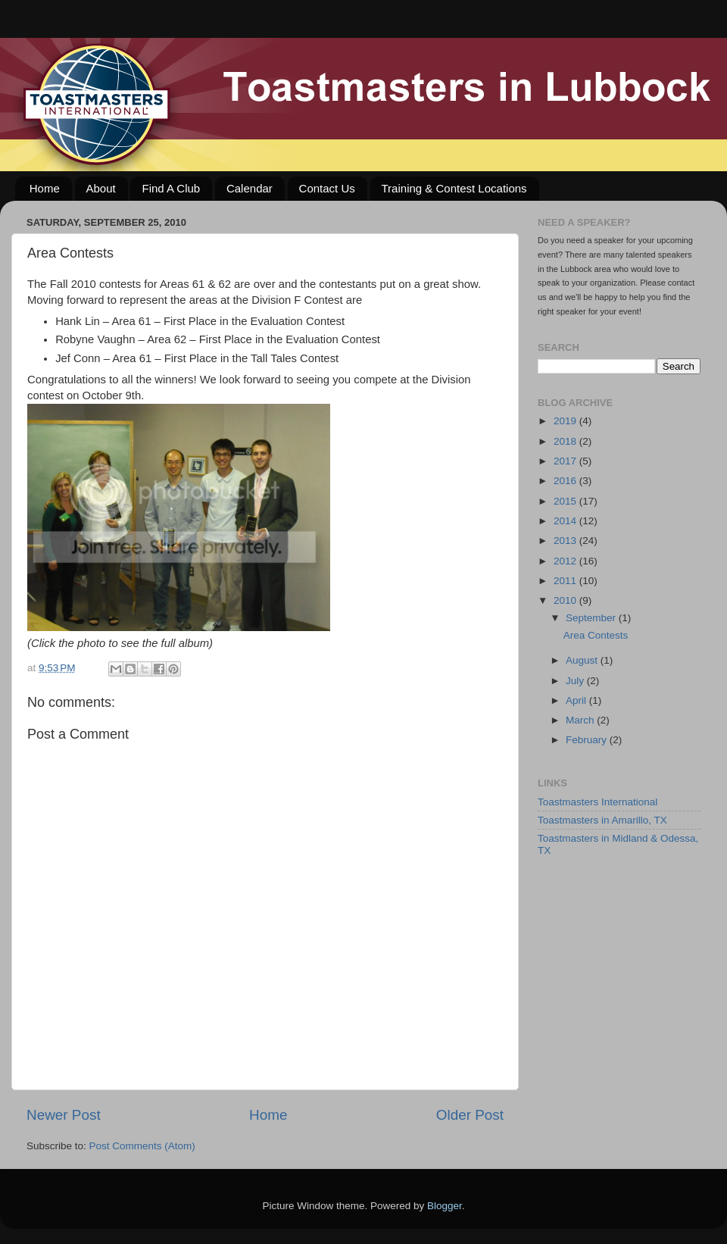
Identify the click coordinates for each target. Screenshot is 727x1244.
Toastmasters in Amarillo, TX (602, 820)
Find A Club (171, 188)
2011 (566, 580)
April (577, 700)
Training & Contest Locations (454, 188)
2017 (566, 461)
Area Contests (596, 635)
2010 (566, 600)
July (576, 680)
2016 (566, 480)
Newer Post (64, 1115)
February (588, 739)
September (592, 618)
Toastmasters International (597, 802)
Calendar (249, 188)
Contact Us (327, 188)
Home (45, 188)
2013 (566, 540)
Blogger (444, 1205)
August (583, 660)
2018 (566, 441)
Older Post (470, 1115)
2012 (566, 561)
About (101, 188)
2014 (566, 521)
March (581, 720)
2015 (566, 501)
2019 (566, 421)
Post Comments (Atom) (142, 1146)
